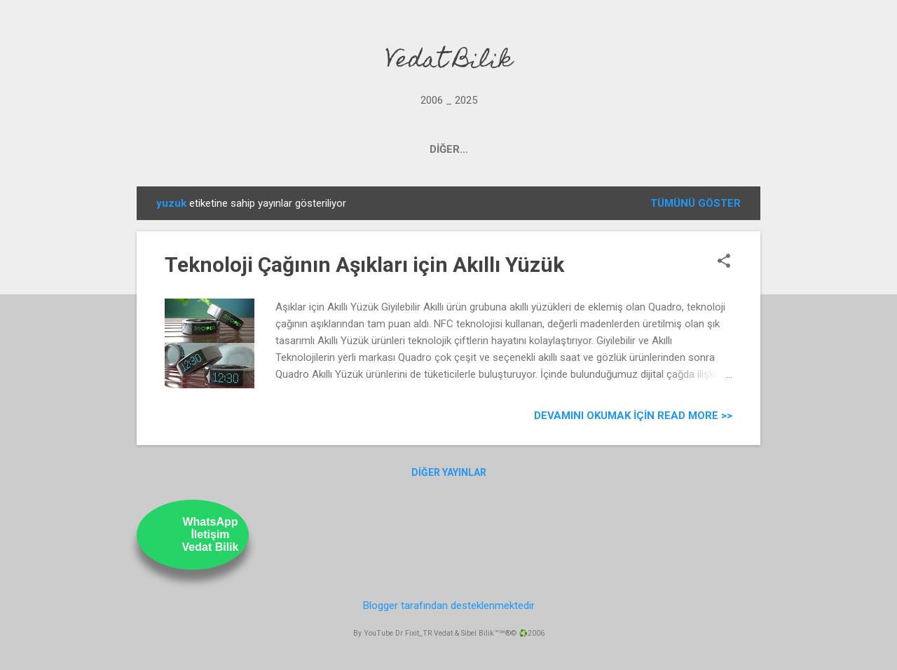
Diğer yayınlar (448, 472)
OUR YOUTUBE (411, 149)
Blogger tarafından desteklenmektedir (449, 605)
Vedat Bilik (448, 61)
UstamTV (499, 149)
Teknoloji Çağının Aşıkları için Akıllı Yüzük (364, 264)
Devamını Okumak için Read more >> (633, 415)
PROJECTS (322, 149)
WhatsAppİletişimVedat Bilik (210, 534)
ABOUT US (576, 149)
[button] (723, 262)
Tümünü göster (695, 203)
